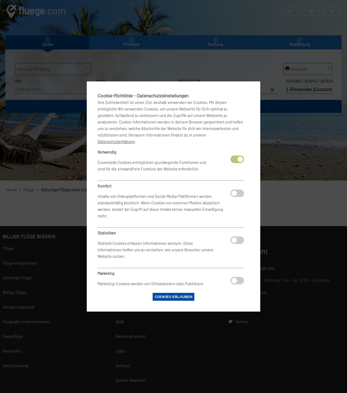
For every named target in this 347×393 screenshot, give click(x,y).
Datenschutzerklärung (116, 141)
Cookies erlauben (173, 297)
